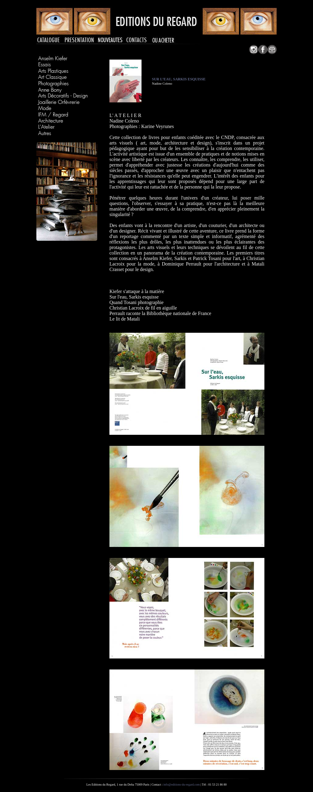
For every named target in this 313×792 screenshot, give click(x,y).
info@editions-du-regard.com (182, 784)
